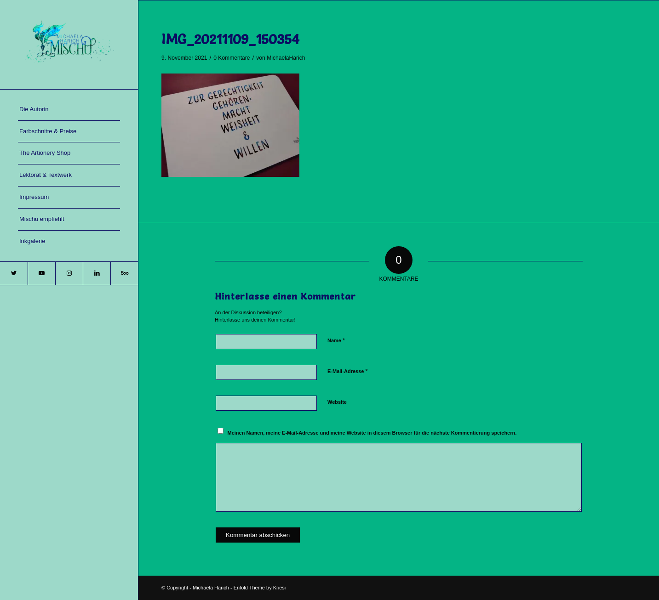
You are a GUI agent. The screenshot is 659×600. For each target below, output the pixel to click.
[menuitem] (69, 110)
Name (336, 340)
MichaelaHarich (286, 58)
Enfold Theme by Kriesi (260, 587)
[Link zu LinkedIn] (96, 273)
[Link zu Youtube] (41, 273)
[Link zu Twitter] (14, 273)
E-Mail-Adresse (347, 371)
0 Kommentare (231, 58)
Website (337, 402)
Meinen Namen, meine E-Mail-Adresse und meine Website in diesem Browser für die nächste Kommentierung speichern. (372, 433)
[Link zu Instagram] (69, 273)
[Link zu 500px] (124, 273)
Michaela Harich (211, 587)
